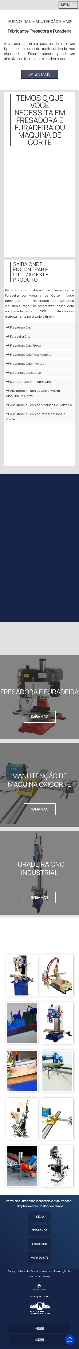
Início (40, 1216)
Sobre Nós (39, 1230)
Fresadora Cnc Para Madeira (28, 354)
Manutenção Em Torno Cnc (28, 381)
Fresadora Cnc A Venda (25, 363)
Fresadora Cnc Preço (23, 345)
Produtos (39, 1244)
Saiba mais (39, 74)
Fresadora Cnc (19, 327)
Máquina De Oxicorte (23, 372)
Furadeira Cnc (18, 336)
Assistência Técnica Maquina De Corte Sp (39, 405)
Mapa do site (39, 1257)
